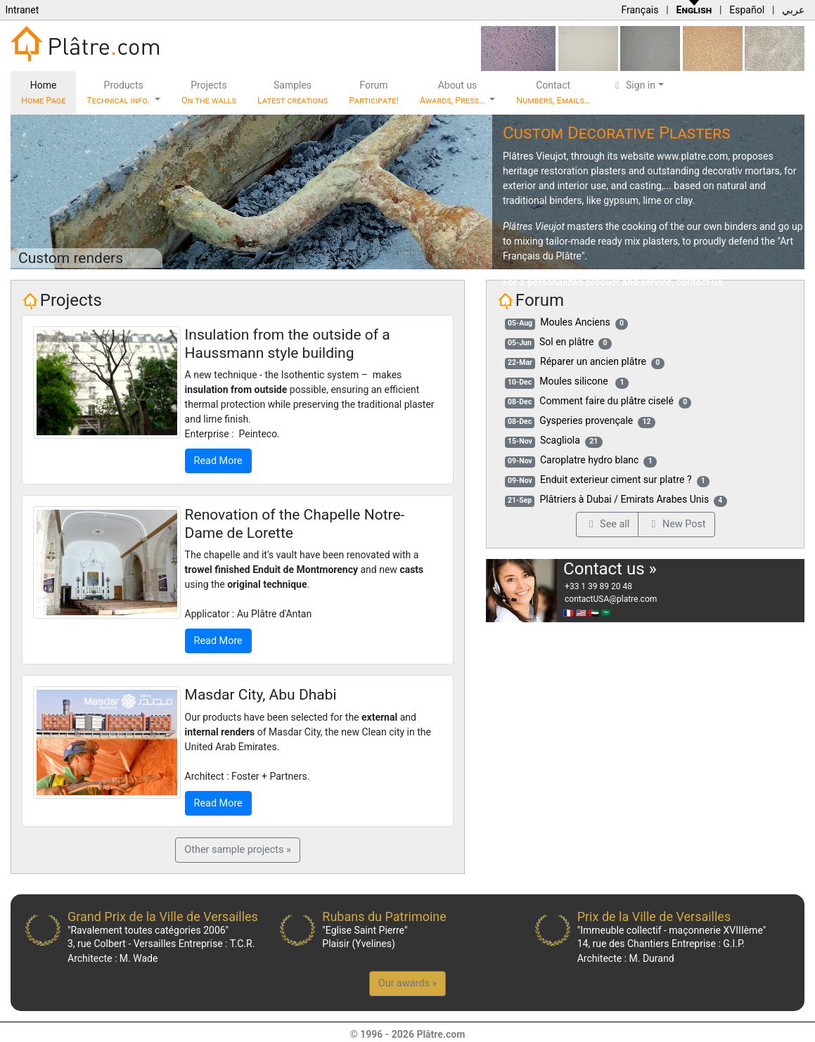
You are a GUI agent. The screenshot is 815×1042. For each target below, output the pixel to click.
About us (453, 92)
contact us (699, 282)
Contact (553, 92)
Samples (292, 92)
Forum (374, 92)
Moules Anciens (575, 322)
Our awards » (407, 983)
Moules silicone (574, 381)
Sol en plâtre (566, 341)
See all (607, 524)
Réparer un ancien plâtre (593, 361)
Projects (208, 92)
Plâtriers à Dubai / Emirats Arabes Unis (624, 499)
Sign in (633, 85)
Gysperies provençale (586, 420)
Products (119, 92)
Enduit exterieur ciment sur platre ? (616, 479)
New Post (676, 524)
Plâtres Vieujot (535, 156)
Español (746, 9)
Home (43, 92)
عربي (793, 9)
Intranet (22, 9)
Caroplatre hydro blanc (589, 459)
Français (639, 9)
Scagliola (560, 440)
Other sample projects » (237, 850)
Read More (218, 461)
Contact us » (610, 569)
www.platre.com (692, 156)
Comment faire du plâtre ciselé (606, 400)
